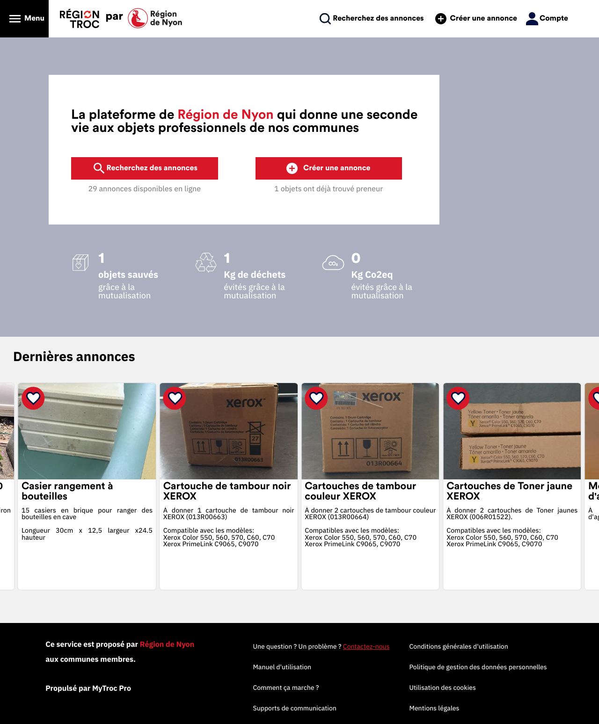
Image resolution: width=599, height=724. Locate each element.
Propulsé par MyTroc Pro (88, 688)
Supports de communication (294, 708)
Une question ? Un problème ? (321, 646)
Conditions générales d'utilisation (458, 646)
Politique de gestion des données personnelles (478, 667)
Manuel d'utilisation (282, 667)
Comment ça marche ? (286, 687)
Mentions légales (434, 708)
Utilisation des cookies (442, 687)
